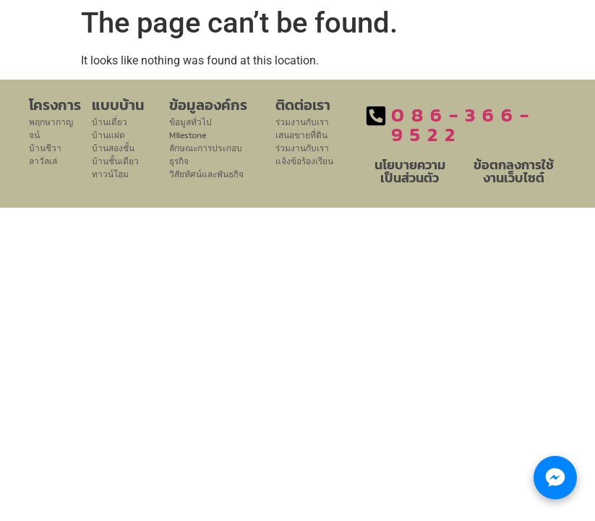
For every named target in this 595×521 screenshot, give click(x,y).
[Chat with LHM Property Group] (555, 477)
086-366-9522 (463, 124)
